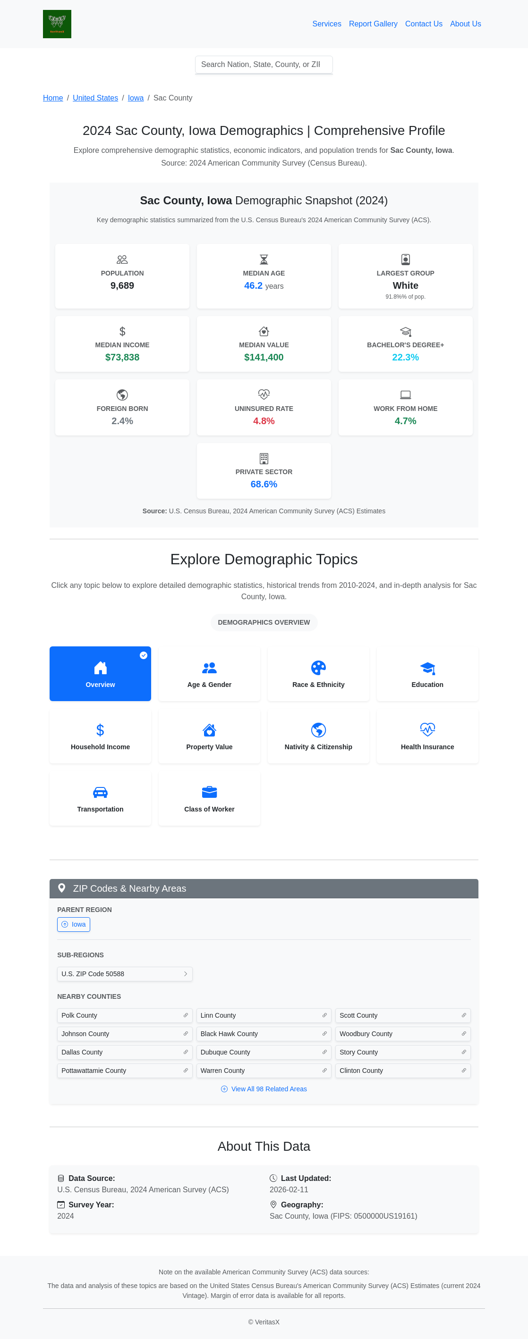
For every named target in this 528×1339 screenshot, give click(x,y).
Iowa (73, 924)
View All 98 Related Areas (264, 1089)
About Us (465, 24)
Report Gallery (373, 24)
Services (327, 24)
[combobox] (264, 65)
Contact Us (424, 24)
